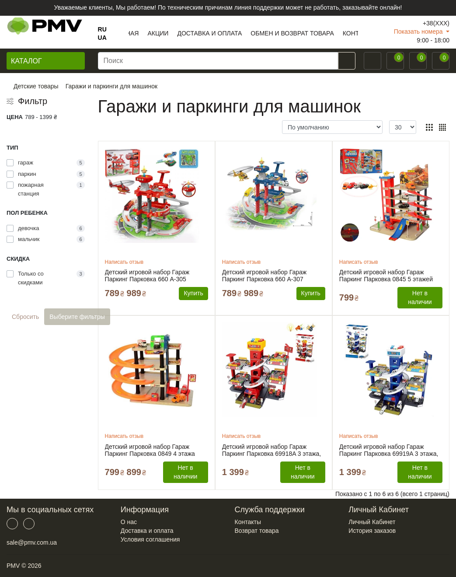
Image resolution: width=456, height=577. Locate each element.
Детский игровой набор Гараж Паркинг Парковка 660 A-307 (264, 276)
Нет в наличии (420, 297)
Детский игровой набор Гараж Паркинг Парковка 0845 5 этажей (386, 276)
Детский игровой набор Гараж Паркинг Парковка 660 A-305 (147, 276)
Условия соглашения (150, 539)
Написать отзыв (124, 262)
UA (102, 37)
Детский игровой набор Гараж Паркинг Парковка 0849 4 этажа (150, 450)
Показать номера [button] (419, 31)
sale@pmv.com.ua (32, 542)
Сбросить (25, 316)
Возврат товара (257, 530)
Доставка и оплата (147, 530)
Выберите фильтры (77, 316)
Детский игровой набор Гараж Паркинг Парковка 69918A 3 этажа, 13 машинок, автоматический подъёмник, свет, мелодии (271, 450)
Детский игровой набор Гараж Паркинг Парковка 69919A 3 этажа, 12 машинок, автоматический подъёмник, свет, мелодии (389, 450)
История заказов (372, 530)
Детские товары (36, 86)
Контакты (248, 521)
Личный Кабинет (371, 521)
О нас (129, 521)
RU (102, 29)
